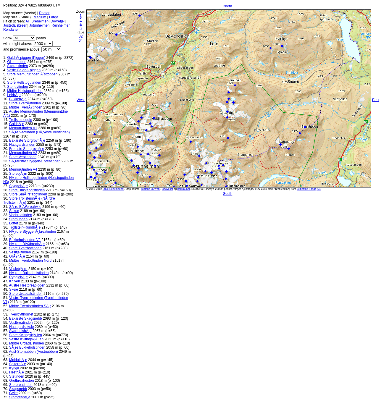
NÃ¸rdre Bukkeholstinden (29, 273)
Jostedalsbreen (15, 25)
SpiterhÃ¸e (17, 364)
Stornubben (18, 219)
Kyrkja (14, 368)
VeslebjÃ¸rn (18, 269)
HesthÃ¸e (16, 372)
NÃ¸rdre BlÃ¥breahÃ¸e (27, 244)
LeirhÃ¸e (13, 95)
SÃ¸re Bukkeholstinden (27, 347)
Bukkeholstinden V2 (25, 240)
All (27, 21)
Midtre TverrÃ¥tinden (25, 107)
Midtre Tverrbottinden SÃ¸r (30, 306)
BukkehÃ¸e (18, 99)
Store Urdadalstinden (26, 294)
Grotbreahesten (21, 380)
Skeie (13, 289)
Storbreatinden (21, 385)
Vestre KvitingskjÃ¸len (26, 339)
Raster (44, 13)
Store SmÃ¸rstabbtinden (28, 194)
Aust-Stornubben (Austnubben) (33, 352)
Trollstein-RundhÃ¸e (25, 227)
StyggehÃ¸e (18, 186)
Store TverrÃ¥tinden (25, 103)
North (227, 6)
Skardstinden (17, 66)
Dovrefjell (58, 21)
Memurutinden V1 (23, 128)
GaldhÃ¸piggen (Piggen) (26, 58)
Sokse (14, 211)
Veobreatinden (20, 215)
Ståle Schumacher (113, 188)
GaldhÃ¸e (16, 124)
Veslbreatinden (21, 323)
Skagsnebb (18, 389)
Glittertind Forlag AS (309, 188)
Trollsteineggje (20, 120)
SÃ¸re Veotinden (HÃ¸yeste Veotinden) (39, 132)
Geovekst (167, 188)
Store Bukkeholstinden (27, 190)
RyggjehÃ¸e (18, 277)
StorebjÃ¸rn (18, 174)
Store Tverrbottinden (25, 248)
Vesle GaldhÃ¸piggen (24, 70)
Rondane (10, 30)
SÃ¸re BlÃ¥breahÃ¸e (25, 207)
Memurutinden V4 (23, 169)
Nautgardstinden (22, 145)
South (227, 194)
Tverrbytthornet (21, 314)
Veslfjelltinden (20, 252)
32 (81, 36)
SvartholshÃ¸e (20, 331)
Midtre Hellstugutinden (24, 91)
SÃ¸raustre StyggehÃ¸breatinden (34, 161)
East (375, 100)
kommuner (183, 188)
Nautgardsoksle (21, 327)
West (81, 100)
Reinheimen (60, 25)
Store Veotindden (22, 157)
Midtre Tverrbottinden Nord (30, 260)
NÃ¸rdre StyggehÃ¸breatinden (32, 231)
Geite (13, 393)
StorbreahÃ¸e (19, 397)
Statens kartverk (150, 188)
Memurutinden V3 (23, 153)
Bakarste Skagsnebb (25, 318)
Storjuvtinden (17, 87)
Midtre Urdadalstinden (26, 343)
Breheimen (40, 21)
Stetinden (16, 376)
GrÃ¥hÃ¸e (17, 256)
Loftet (13, 223)
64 (81, 40)
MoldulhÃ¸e (18, 360)
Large (53, 17)
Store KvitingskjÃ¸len (25, 335)
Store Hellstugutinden (24, 82)
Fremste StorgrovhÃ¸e (26, 149)
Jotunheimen (39, 25)
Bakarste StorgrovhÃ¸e (27, 140)
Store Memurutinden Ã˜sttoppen (32, 74)
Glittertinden (16, 62)
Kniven (14, 281)
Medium (39, 17)
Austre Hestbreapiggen (27, 285)
